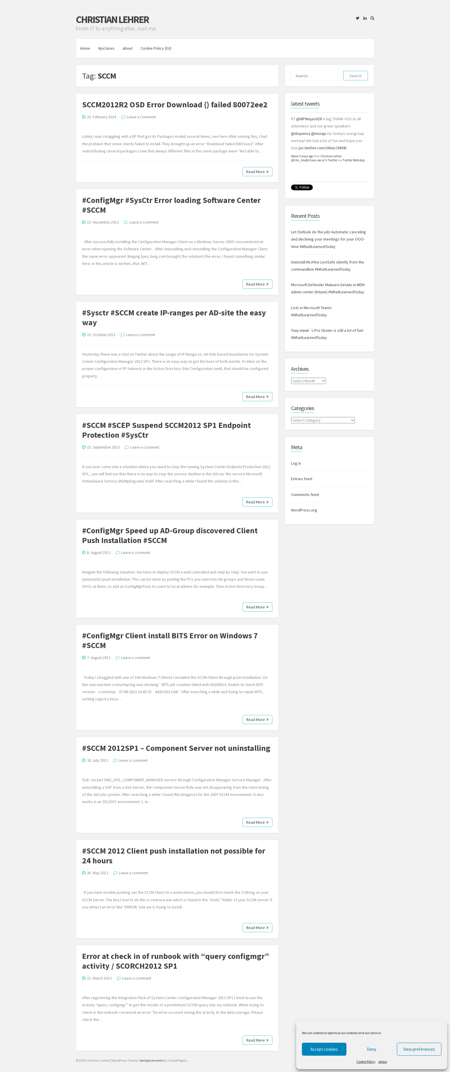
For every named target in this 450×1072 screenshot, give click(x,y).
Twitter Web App (354, 160)
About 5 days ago (302, 156)
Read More (257, 171)
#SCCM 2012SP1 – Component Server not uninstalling (176, 748)
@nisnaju (318, 133)
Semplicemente (151, 1060)
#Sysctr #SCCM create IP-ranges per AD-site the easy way (174, 317)
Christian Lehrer (112, 19)
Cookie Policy (365, 1061)
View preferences (419, 1049)
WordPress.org (304, 510)
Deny (371, 1049)
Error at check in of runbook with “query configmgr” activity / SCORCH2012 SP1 (175, 961)
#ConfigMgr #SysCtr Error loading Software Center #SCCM (171, 205)
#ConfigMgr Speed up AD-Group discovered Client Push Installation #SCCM (170, 535)
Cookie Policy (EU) (156, 48)
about (382, 1061)
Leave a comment (141, 116)
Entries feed (301, 478)
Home (85, 48)
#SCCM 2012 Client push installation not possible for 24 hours (173, 856)
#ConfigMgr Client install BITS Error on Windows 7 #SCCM (170, 640)
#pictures (106, 48)
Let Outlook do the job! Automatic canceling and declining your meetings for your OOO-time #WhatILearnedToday (328, 239)
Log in (296, 463)
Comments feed (305, 494)
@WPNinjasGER (309, 118)
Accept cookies (324, 1049)
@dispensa (300, 133)
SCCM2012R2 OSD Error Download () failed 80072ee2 (174, 104)
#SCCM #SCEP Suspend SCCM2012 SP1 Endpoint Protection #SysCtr (166, 430)
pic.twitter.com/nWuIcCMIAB (322, 147)
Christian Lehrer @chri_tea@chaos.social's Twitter (316, 158)
